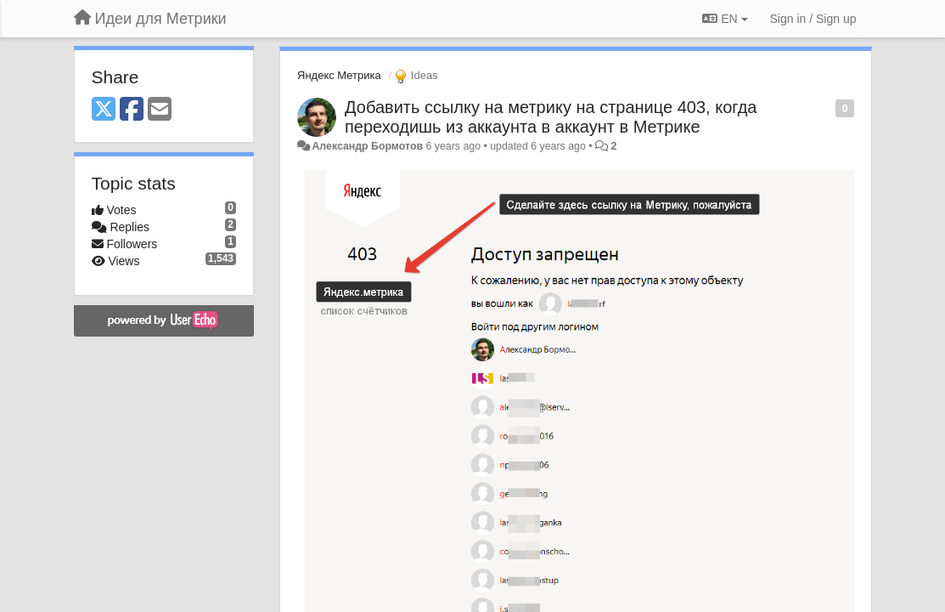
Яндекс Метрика (339, 75)
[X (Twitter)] (103, 110)
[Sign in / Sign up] (813, 18)
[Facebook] (131, 110)
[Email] (160, 110)
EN (724, 19)
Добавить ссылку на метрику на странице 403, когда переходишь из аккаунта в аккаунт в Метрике (551, 117)
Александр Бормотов (367, 146)
